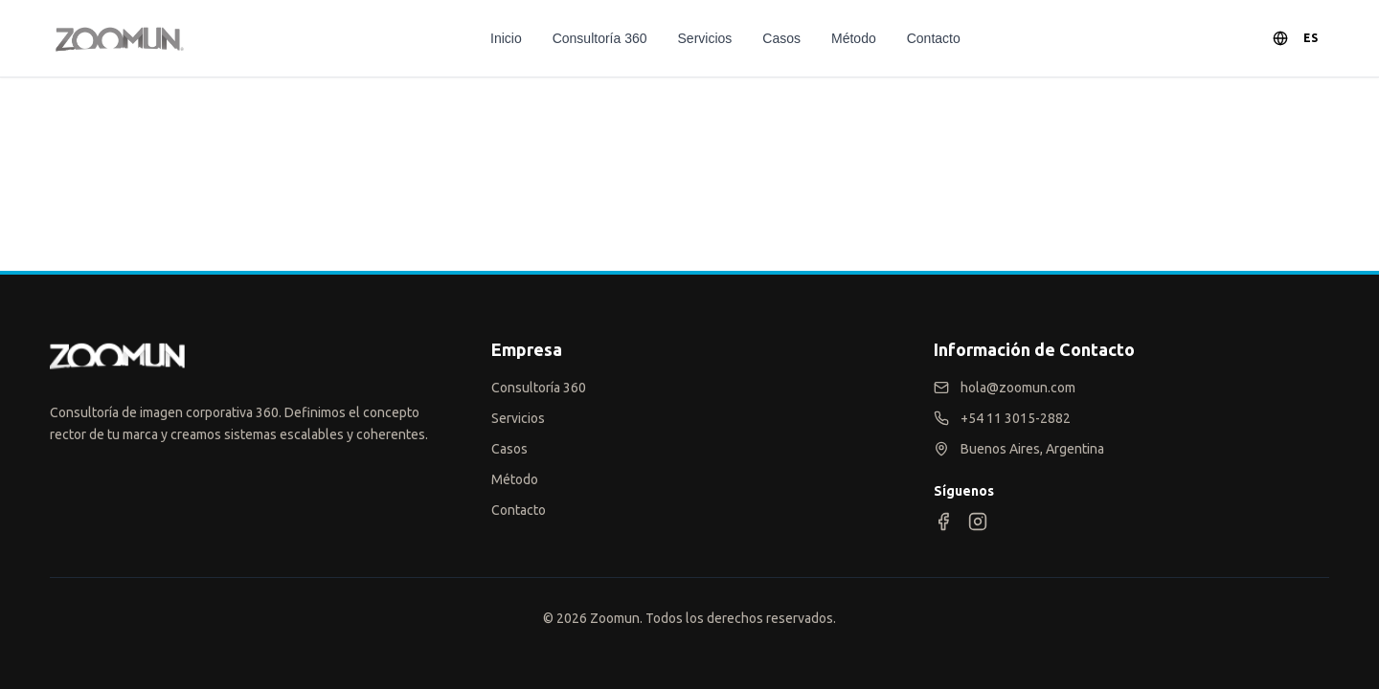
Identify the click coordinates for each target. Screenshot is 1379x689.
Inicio (506, 38)
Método (853, 38)
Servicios (705, 38)
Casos (781, 38)
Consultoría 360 (600, 38)
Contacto (934, 38)
